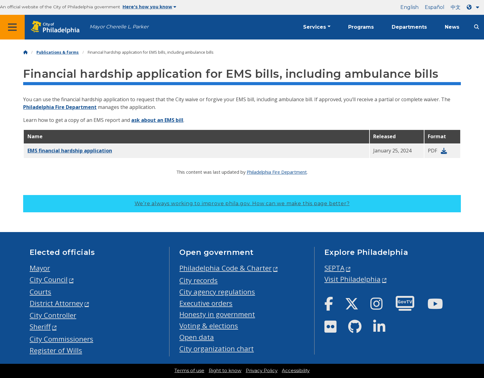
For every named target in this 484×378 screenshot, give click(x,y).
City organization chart (216, 348)
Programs (361, 27)
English (409, 7)
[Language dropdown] (474, 7)
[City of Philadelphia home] (57, 27)
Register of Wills (56, 350)
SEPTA (334, 268)
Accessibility (296, 370)
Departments (409, 27)
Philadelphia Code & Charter (225, 268)
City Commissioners (61, 339)
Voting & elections (208, 325)
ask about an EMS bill (157, 120)
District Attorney (56, 303)
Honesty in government (217, 314)
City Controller (53, 315)
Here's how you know (149, 6)
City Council (49, 279)
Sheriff (40, 326)
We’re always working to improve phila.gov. (242, 203)
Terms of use (189, 370)
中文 (456, 7)
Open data (196, 337)
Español (434, 7)
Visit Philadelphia (352, 279)
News (452, 27)
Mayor (40, 268)
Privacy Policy (261, 370)
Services (314, 27)
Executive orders (205, 303)
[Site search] (476, 27)
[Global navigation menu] (12, 27)
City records (198, 280)
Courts (40, 292)
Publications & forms (57, 52)
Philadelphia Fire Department (60, 107)
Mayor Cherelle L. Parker (119, 27)
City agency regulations (217, 292)
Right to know (225, 370)
